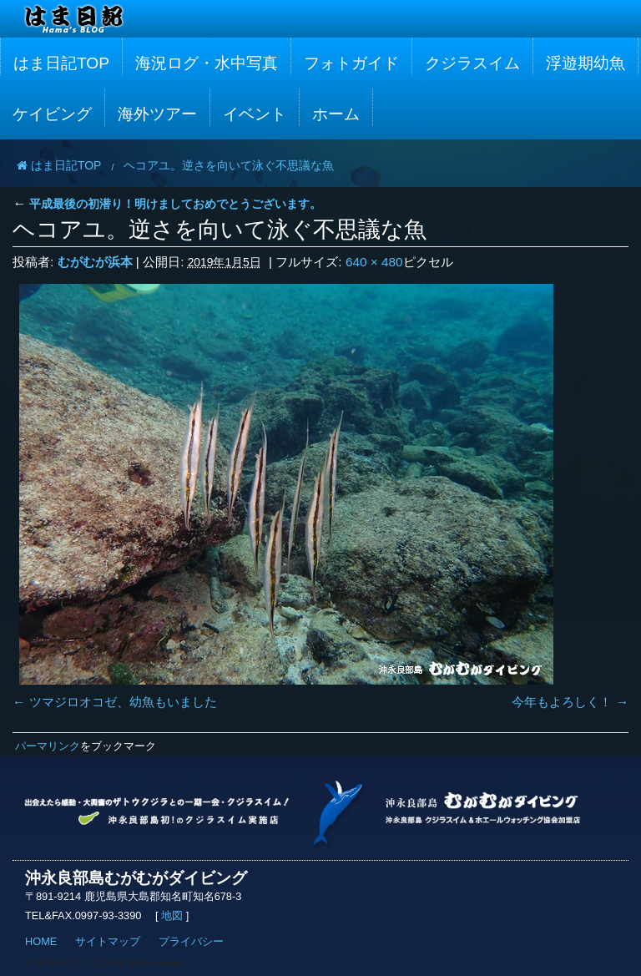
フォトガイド (351, 63)
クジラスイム (472, 63)
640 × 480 (374, 262)
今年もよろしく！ (562, 702)
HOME (41, 941)
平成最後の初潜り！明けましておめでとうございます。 (167, 203)
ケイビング (52, 114)
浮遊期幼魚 (585, 63)
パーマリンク (47, 746)
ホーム (336, 114)
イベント (254, 114)
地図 (172, 915)
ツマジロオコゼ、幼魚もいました (123, 702)
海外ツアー (157, 114)
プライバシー (191, 941)
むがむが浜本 (95, 262)
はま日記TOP (61, 63)
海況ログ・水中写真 (206, 63)
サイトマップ (107, 941)
